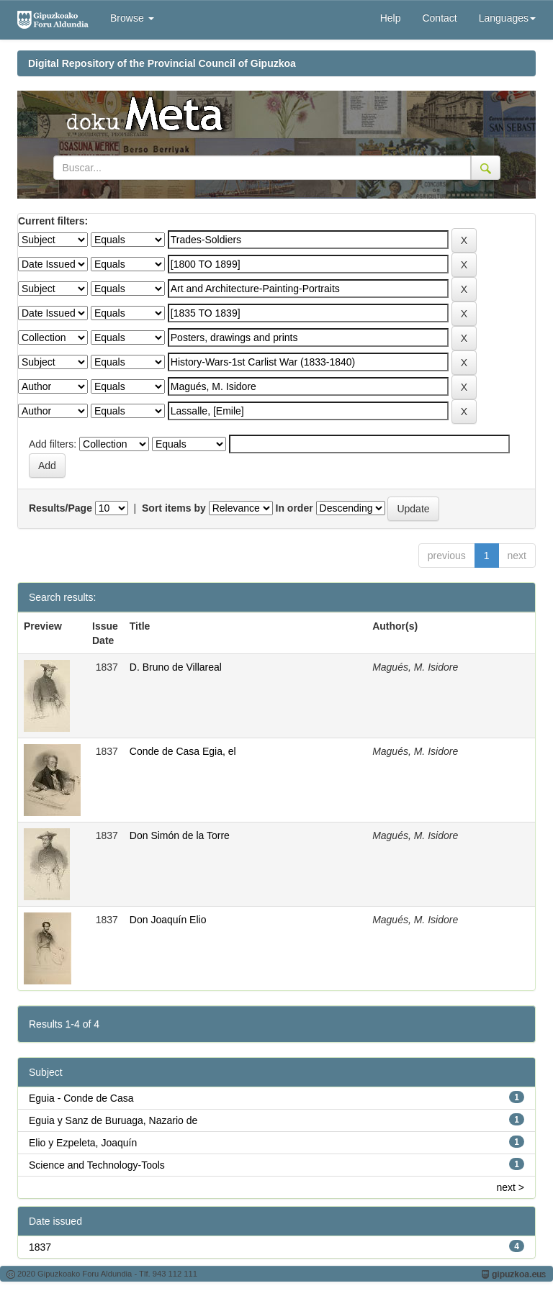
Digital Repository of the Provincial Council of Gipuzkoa (162, 63)
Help (390, 18)
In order (294, 508)
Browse (132, 18)
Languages (507, 18)
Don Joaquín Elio (168, 919)
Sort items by (174, 508)
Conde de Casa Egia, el (183, 751)
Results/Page (60, 508)
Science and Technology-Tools (97, 1165)
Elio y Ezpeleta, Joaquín (83, 1142)
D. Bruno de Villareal (176, 667)
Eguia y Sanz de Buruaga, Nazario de (113, 1120)
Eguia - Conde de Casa (81, 1098)
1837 (40, 1247)
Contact (439, 18)
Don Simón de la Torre (180, 835)
